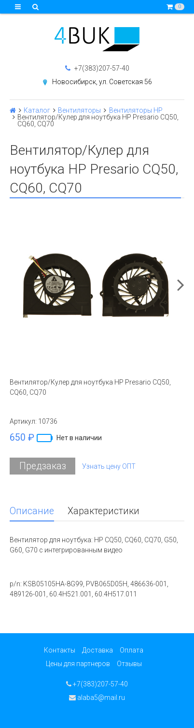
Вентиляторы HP (136, 110)
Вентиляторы (79, 110)
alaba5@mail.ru (97, 697)
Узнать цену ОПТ (109, 466)
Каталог (37, 110)
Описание (32, 511)
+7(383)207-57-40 (97, 68)
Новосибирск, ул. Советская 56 (102, 82)
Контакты (59, 650)
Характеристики (103, 511)
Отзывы (129, 664)
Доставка (97, 650)
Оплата (131, 650)
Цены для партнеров (78, 664)
